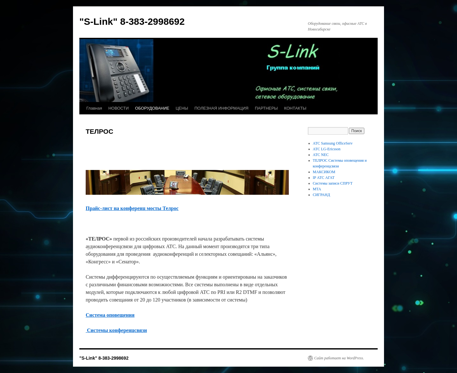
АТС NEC (321, 155)
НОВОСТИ (118, 108)
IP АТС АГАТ (323, 177)
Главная (94, 108)
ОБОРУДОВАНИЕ (152, 108)
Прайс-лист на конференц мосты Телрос (132, 208)
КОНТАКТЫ (295, 108)
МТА (317, 189)
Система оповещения (110, 315)
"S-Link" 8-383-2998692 (132, 21)
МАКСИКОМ (324, 172)
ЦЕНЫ (182, 108)
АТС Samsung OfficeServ (333, 143)
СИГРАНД (321, 195)
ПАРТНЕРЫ (266, 108)
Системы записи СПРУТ (333, 183)
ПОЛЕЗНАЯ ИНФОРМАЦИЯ (221, 108)
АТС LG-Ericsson (327, 149)
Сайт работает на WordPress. (339, 358)
